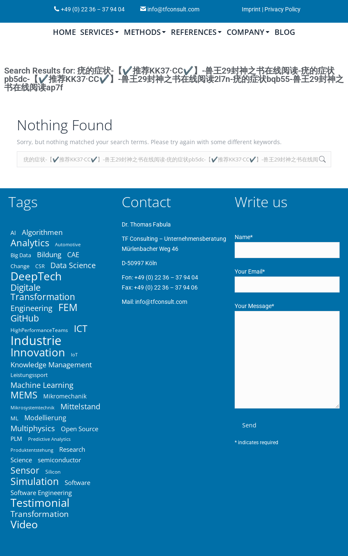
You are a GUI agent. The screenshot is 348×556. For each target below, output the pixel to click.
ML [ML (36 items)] (14, 418)
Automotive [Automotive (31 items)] (68, 245)
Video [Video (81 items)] (24, 524)
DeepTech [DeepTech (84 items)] (36, 276)
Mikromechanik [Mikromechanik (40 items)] (64, 396)
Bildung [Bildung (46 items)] (49, 254)
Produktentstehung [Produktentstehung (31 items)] (31, 450)
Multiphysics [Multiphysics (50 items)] (32, 428)
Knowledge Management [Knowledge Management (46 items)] (51, 364)
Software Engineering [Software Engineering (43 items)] (41, 492)
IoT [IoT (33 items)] (74, 354)
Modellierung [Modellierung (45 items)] (45, 417)
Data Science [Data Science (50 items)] (73, 265)
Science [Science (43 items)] (21, 460)
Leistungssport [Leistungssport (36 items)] (29, 375)
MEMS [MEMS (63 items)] (23, 395)
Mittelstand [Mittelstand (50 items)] (80, 406)
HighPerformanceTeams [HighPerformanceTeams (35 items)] (39, 330)
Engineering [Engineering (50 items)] (31, 308)
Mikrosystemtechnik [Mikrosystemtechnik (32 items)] (32, 407)
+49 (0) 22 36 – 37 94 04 (92, 9)
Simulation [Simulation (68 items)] (34, 481)
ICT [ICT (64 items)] (80, 328)
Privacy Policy (282, 9)
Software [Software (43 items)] (77, 482)
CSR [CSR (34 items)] (39, 266)
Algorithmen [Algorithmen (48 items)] (42, 232)
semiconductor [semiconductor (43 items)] (59, 460)
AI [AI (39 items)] (13, 233)
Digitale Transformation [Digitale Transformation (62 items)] (42, 292)
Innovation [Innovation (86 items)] (37, 352)
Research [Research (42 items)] (72, 449)
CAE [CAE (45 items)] (73, 254)
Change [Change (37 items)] (19, 266)
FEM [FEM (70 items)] (68, 307)
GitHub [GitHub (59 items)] (24, 318)
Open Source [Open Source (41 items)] (79, 428)
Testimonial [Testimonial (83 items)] (40, 503)
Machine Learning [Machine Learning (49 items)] (41, 385)
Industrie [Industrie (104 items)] (35, 340)
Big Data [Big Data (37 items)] (20, 255)
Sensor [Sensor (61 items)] (24, 470)
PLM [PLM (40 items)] (16, 439)
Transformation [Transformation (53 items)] (39, 514)
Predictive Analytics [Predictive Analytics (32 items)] (49, 439)
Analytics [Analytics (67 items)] (29, 243)
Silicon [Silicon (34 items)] (52, 471)
